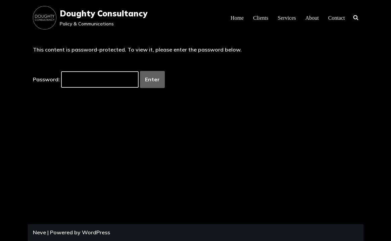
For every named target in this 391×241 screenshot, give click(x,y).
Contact (336, 18)
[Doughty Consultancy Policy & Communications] (90, 17)
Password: (86, 79)
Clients (260, 18)
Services (287, 18)
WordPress (96, 232)
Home (237, 18)
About (312, 18)
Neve (39, 232)
